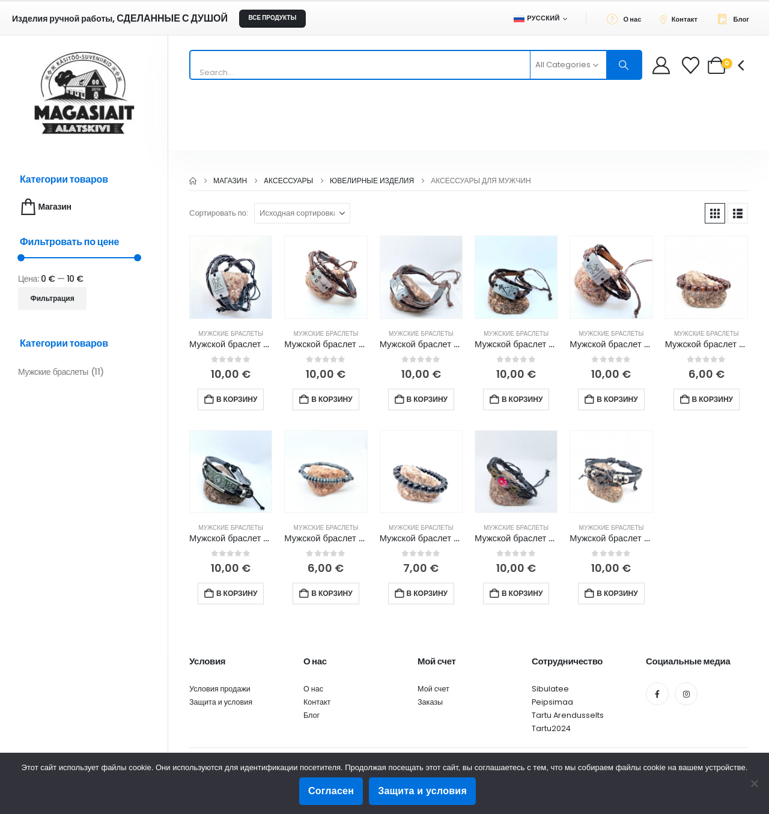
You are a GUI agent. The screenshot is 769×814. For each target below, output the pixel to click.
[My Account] (661, 65)
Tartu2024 (551, 728)
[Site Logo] (84, 93)
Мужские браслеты (230, 333)
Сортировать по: (218, 213)
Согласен (331, 791)
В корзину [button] (236, 399)
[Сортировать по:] (302, 213)
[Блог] (736, 18)
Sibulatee (550, 689)
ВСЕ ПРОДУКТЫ (272, 17)
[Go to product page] (231, 277)
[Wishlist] (692, 65)
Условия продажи (220, 689)
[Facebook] (657, 693)
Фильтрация (52, 298)
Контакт (316, 702)
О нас (313, 689)
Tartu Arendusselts (568, 715)
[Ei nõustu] (754, 783)
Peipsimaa (552, 702)
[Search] (624, 65)
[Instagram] (686, 693)
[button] (715, 213)
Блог (311, 715)
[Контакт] (682, 18)
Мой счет (433, 689)
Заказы (430, 702)
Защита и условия (220, 702)
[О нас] (627, 18)
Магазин (44, 207)
